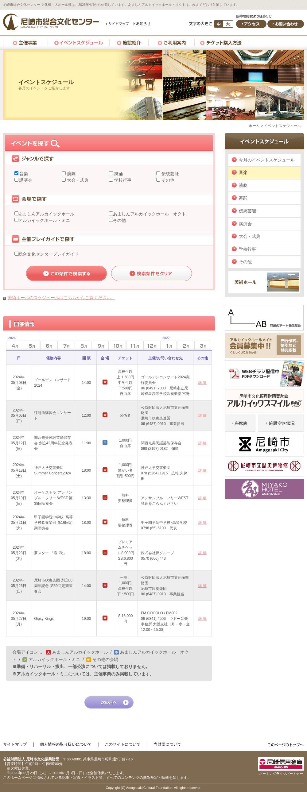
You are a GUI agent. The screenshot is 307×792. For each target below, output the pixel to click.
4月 (11, 343)
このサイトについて (123, 744)
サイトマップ (15, 744)
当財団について (167, 744)
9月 (100, 345)
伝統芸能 (169, 173)
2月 (185, 345)
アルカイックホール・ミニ (44, 220)
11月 (134, 345)
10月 (117, 345)
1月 (165, 343)
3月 (202, 345)
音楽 (23, 173)
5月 (31, 345)
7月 (65, 345)
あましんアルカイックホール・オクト (149, 213)
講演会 (25, 180)
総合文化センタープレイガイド (48, 254)
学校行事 (122, 180)
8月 (83, 345)
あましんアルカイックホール (46, 213)
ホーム (254, 126)
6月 (48, 345)
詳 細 (202, 383)
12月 (151, 345)
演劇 (71, 173)
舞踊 (118, 173)
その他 (167, 180)
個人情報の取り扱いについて (66, 744)
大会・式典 (77, 180)
